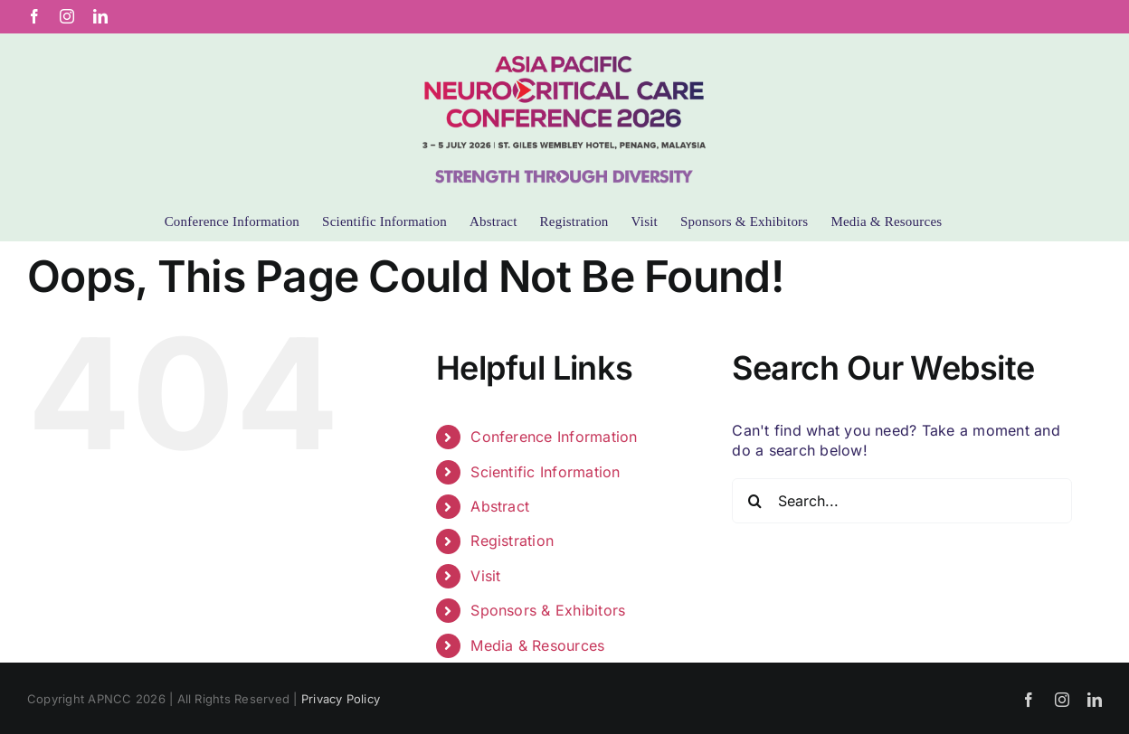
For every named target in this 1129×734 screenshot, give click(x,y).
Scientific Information (545, 472)
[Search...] (902, 500)
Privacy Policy (340, 699)
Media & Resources (537, 645)
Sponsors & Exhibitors (547, 610)
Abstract (499, 506)
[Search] (754, 500)
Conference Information (553, 437)
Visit (485, 576)
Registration (512, 541)
